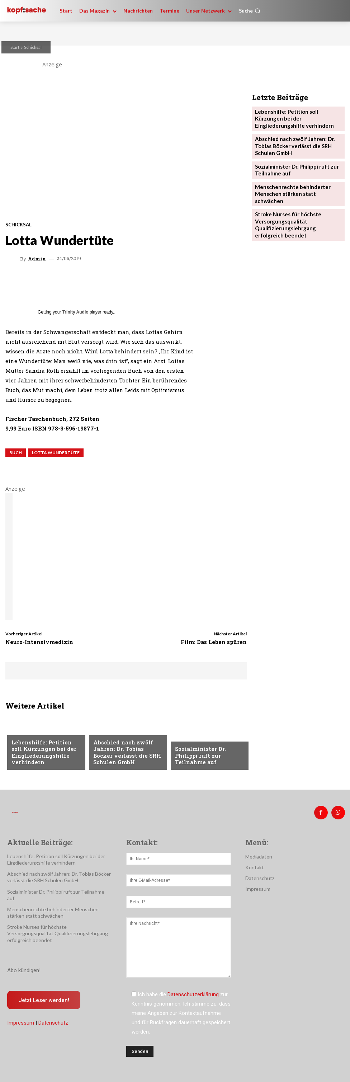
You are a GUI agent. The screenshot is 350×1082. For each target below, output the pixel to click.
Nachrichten (27, 734)
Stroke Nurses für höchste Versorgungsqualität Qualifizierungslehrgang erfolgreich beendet (296, 205)
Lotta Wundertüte (56, 452)
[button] (249, 11)
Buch (15, 452)
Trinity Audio (75, 312)
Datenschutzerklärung (193, 991)
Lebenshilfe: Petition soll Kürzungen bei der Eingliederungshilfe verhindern (43, 754)
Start (14, 47)
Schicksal (33, 47)
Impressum (20, 1020)
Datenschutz (53, 1020)
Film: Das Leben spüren (214, 641)
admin (37, 259)
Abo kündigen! (24, 967)
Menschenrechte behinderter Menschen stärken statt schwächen (295, 181)
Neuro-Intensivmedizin (39, 641)
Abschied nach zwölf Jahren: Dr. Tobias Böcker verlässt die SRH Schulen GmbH (124, 754)
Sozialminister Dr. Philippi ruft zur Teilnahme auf (209, 760)
